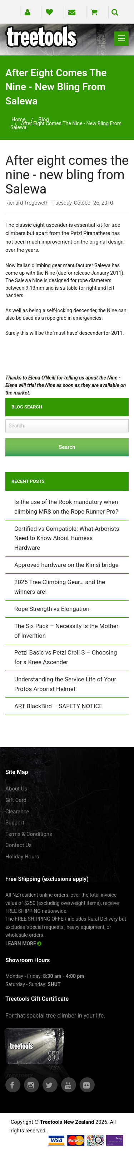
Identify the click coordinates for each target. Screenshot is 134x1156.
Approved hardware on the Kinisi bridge (66, 564)
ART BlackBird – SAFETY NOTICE (58, 706)
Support (14, 822)
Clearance (17, 811)
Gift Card (15, 800)
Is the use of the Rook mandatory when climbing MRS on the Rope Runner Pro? (66, 506)
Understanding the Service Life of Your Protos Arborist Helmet (65, 684)
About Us (16, 788)
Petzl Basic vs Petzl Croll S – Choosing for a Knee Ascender (65, 657)
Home (18, 119)
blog (43, 119)
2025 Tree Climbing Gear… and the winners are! (59, 586)
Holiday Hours (22, 856)
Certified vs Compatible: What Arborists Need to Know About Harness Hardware (66, 538)
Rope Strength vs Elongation (51, 608)
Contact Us (18, 845)
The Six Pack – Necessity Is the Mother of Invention (66, 630)
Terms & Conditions (28, 834)
